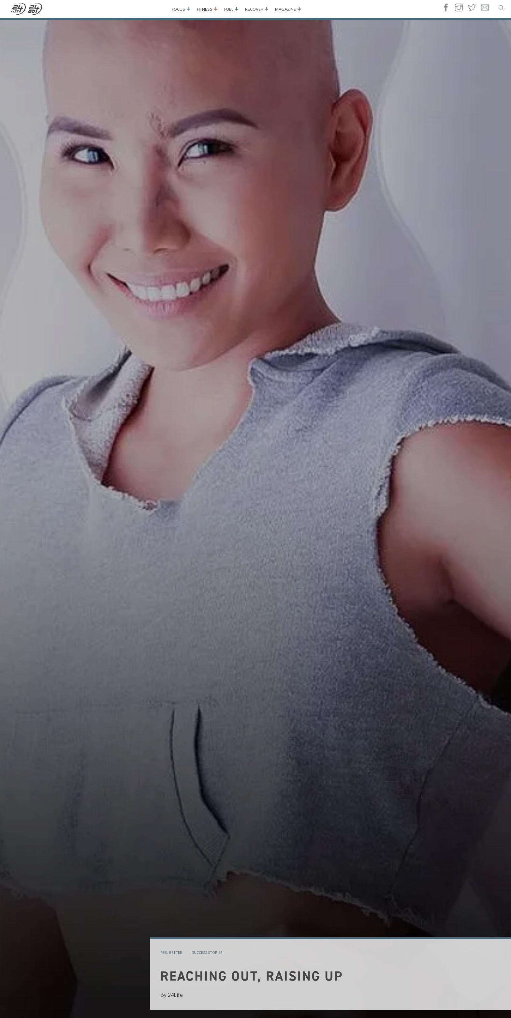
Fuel (228, 9)
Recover (254, 9)
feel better (171, 952)
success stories (207, 952)
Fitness (204, 9)
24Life (175, 994)
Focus (178, 9)
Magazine (285, 9)
